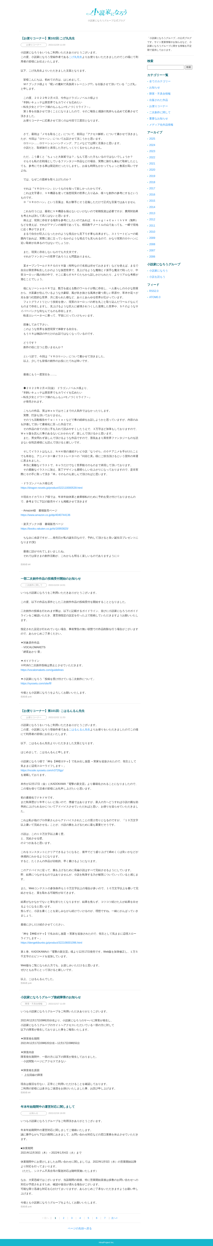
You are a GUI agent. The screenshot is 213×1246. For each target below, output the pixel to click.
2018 (152, 182)
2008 (152, 244)
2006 (152, 256)
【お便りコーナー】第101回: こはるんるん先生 (53, 711)
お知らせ (154, 87)
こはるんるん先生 (79, 729)
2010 (152, 231)
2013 (152, 213)
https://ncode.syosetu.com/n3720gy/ (42, 770)
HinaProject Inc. (106, 1242)
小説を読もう (157, 276)
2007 (152, 250)
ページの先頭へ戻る (80, 1228)
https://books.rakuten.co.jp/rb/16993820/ (44, 528)
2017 (152, 188)
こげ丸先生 (75, 57)
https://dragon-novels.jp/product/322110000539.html (51, 487)
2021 (152, 163)
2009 (152, 238)
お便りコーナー (158, 106)
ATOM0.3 (154, 297)
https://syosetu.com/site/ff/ (36, 683)
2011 (152, 225)
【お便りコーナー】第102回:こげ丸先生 (48, 38)
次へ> (114, 1218)
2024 (152, 145)
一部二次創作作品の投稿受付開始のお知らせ (51, 578)
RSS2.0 (153, 291)
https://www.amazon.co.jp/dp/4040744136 (45, 515)
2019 (152, 176)
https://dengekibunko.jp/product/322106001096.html (51, 942)
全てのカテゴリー (160, 81)
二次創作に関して (160, 112)
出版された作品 (158, 100)
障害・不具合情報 (160, 93)
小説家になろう (158, 270)
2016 (152, 194)
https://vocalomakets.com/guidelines (42, 670)
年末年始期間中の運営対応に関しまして (48, 1106)
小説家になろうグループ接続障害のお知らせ (51, 997)
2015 (152, 200)
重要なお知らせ (158, 118)
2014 (152, 207)
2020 (152, 169)
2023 (152, 151)
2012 (152, 219)
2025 (152, 138)
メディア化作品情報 (161, 124)
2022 (152, 157)
